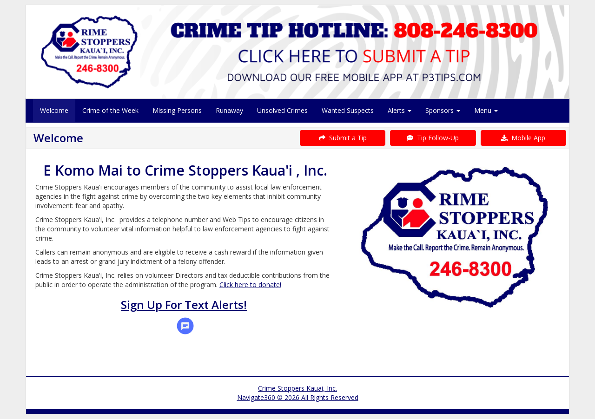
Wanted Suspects (348, 110)
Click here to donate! (250, 284)
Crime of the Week (110, 110)
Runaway (229, 110)
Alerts (399, 110)
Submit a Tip (343, 137)
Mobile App (523, 137)
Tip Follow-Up (433, 137)
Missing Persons (177, 110)
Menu (486, 110)
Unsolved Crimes (282, 110)
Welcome (54, 110)
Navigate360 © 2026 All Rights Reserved (297, 397)
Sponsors (442, 110)
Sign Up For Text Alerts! (184, 304)
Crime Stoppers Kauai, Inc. (297, 388)
